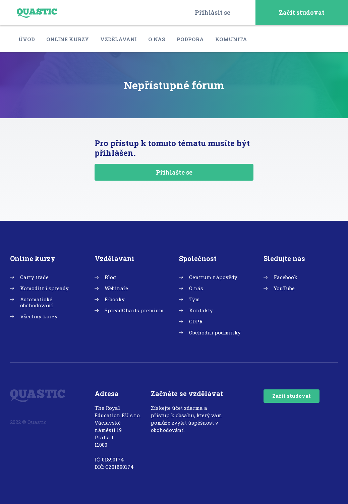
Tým (194, 299)
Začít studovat (302, 12)
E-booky (115, 299)
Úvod (26, 39)
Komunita (231, 39)
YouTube (284, 288)
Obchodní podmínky (215, 332)
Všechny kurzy (39, 316)
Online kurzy (67, 39)
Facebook (285, 277)
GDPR (195, 321)
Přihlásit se (212, 12)
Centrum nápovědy (213, 277)
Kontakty (201, 310)
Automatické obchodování (36, 302)
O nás (156, 39)
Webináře (116, 288)
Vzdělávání (118, 39)
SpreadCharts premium (134, 310)
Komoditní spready (44, 288)
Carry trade (34, 277)
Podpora (190, 39)
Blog (110, 277)
